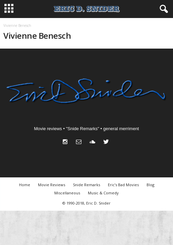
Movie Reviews (51, 184)
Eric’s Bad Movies (123, 184)
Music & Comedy (103, 192)
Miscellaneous (67, 192)
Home (24, 184)
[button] (162, 9)
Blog (150, 184)
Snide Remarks (86, 184)
